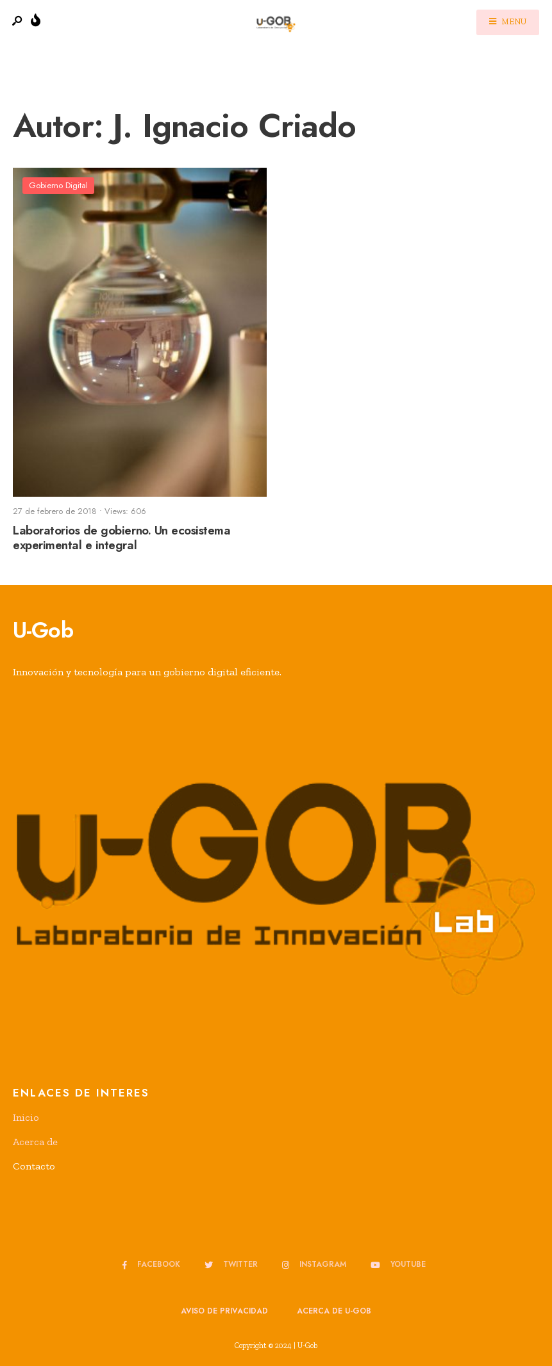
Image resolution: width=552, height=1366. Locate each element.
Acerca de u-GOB (334, 1311)
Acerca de (35, 1142)
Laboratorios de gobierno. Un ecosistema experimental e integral (121, 538)
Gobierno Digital (58, 185)
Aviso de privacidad (224, 1311)
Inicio (26, 1117)
